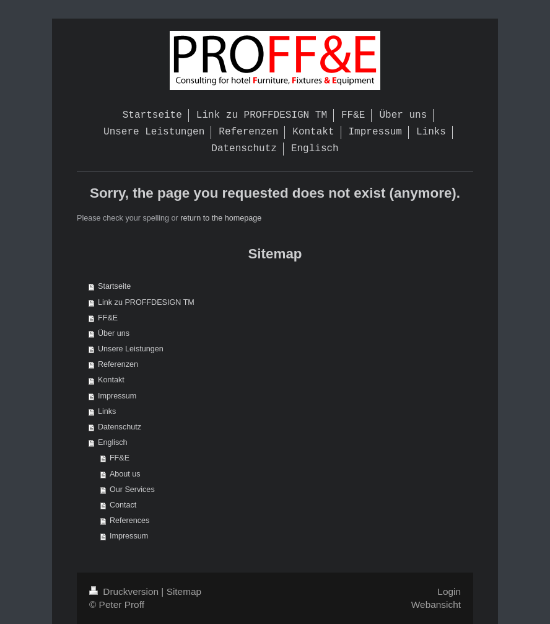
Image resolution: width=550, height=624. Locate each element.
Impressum (117, 396)
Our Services (132, 489)
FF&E (108, 318)
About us (125, 474)
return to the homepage (220, 218)
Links (107, 411)
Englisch (113, 442)
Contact (123, 505)
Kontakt (111, 380)
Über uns (113, 333)
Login (449, 591)
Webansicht (436, 604)
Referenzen (118, 364)
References (129, 520)
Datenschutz (119, 427)
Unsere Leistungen (131, 349)
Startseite (114, 286)
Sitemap (184, 591)
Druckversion (125, 591)
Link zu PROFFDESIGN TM (146, 302)
